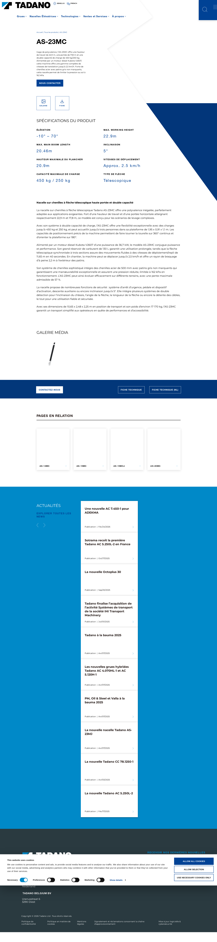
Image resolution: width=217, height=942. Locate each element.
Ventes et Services (95, 16)
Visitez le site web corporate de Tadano (167, 888)
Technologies (69, 16)
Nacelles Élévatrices (43, 16)
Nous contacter (50, 93)
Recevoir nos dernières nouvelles (176, 862)
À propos (118, 16)
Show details (116, 936)
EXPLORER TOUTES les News (54, 524)
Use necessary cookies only (194, 934)
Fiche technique (131, 399)
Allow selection (194, 926)
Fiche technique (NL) (165, 399)
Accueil (40, 42)
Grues (21, 16)
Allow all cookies (194, 917)
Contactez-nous (49, 399)
